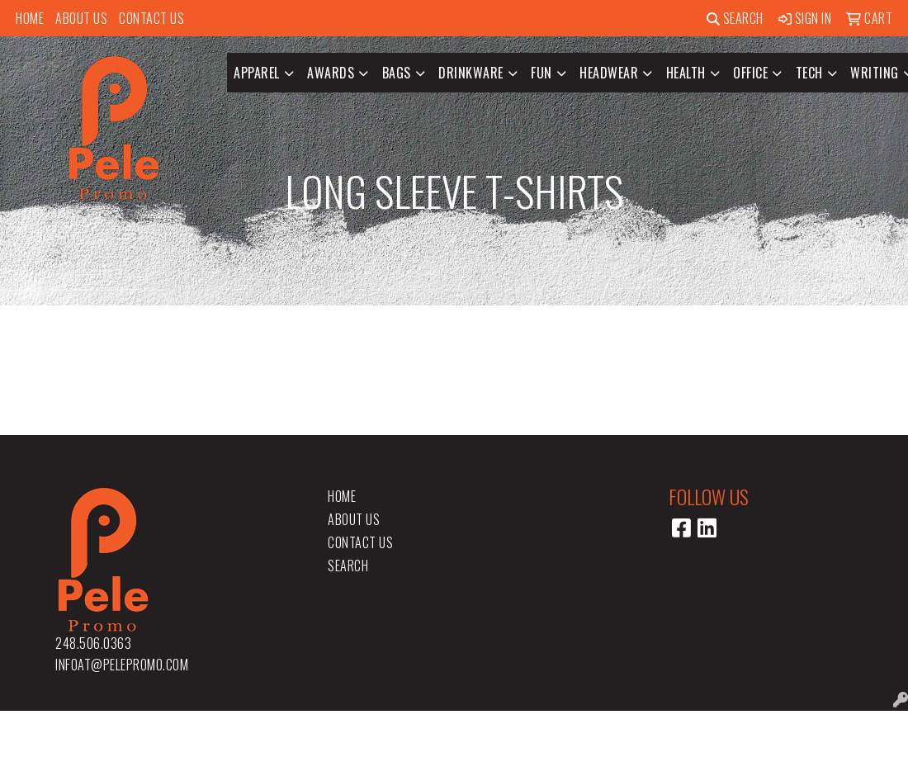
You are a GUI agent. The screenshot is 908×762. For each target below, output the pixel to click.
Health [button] (686, 73)
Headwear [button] (608, 73)
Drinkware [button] (471, 73)
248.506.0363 (93, 643)
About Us (81, 18)
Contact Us (151, 18)
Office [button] (750, 73)
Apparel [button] (257, 73)
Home (30, 18)
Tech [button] (809, 73)
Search (735, 18)
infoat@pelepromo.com (121, 664)
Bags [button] (396, 73)
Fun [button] (541, 73)
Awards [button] (330, 73)
